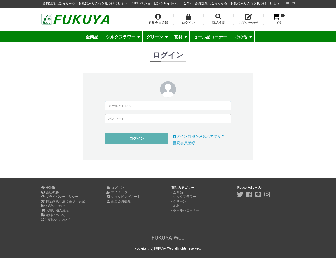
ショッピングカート (123, 197)
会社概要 (50, 192)
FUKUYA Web (168, 237)
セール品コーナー (210, 37)
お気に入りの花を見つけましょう (155, 3)
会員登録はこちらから (111, 3)
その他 (243, 37)
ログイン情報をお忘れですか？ (199, 136)
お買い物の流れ (55, 210)
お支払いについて (55, 219)
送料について (53, 215)
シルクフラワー (123, 37)
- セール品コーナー (185, 210)
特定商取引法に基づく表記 (63, 201)
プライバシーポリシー (59, 197)
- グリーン (179, 201)
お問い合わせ (53, 206)
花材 (180, 37)
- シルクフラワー (184, 197)
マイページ (116, 192)
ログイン (136, 138)
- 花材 (176, 206)
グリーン (157, 37)
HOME (48, 187)
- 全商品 (177, 192)
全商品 (92, 37)
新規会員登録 (184, 143)
